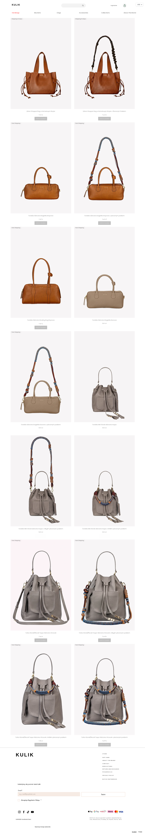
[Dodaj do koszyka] (41, 118)
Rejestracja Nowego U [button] (40, 827)
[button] (133, 12)
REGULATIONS (107, 766)
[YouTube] (32, 812)
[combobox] (134, 832)
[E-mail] (48, 794)
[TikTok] (28, 812)
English (134, 832)
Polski (140, 832)
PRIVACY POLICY (108, 775)
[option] (140, 832)
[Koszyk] (125, 5)
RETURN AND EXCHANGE (110, 769)
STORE (104, 754)
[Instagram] (19, 812)
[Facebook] (23, 812)
